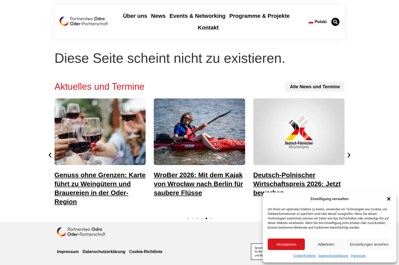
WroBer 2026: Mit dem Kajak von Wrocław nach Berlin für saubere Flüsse (198, 184)
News (158, 16)
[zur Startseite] (84, 21)
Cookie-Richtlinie (304, 256)
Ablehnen (326, 244)
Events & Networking (197, 16)
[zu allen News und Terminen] (315, 87)
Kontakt (208, 27)
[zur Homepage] (81, 232)
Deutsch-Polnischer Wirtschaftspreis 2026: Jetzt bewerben (297, 184)
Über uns (135, 16)
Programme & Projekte (259, 16)
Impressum (358, 256)
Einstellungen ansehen (369, 244)
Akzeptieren (286, 244)
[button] (388, 198)
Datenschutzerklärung (333, 256)
